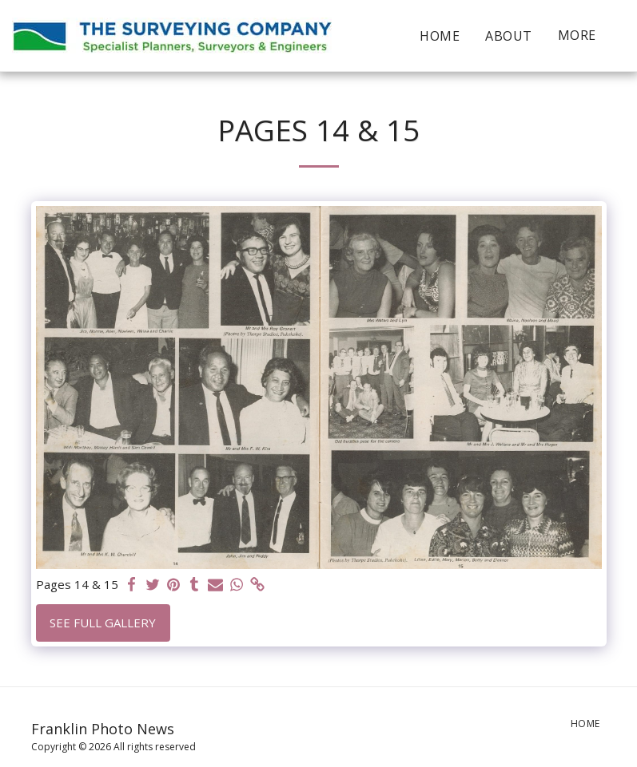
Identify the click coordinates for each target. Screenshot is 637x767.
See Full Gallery (103, 623)
